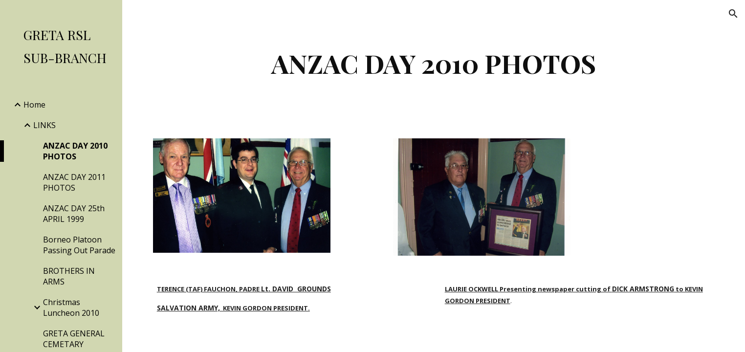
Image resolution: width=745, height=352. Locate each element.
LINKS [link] (44, 125)
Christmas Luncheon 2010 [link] (71, 307)
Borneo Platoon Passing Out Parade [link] (79, 245)
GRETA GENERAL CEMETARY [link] (74, 339)
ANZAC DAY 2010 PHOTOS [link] (75, 151)
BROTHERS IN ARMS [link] (69, 276)
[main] (433, 63)
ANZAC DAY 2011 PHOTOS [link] (74, 182)
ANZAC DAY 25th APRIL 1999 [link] (74, 213)
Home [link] (34, 104)
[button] (733, 13)
